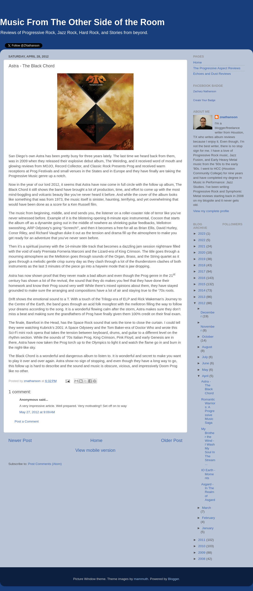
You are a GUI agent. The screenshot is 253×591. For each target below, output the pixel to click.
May (205, 369)
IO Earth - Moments (208, 474)
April (205, 376)
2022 (202, 240)
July (205, 357)
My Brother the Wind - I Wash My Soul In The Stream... (208, 446)
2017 (202, 271)
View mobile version (95, 450)
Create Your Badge (204, 100)
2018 (202, 265)
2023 (202, 233)
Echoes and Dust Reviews (212, 73)
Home (96, 440)
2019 (202, 259)
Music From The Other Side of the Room (82, 22)
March (206, 508)
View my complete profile (211, 211)
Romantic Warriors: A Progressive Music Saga (208, 411)
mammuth (141, 579)
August (207, 347)
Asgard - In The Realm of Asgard (208, 492)
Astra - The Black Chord (207, 387)
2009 (202, 552)
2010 (202, 546)
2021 (202, 246)
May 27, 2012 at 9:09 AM (37, 412)
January (208, 528)
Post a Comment (27, 421)
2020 (202, 252)
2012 (202, 303)
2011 (202, 540)
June (206, 363)
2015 (202, 284)
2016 (202, 278)
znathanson (228, 117)
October (208, 336)
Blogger (173, 579)
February (208, 518)
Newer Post (20, 440)
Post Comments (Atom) (45, 464)
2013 (202, 297)
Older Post (171, 440)
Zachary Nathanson (204, 91)
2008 (202, 559)
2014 (202, 290)
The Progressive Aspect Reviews (216, 68)
